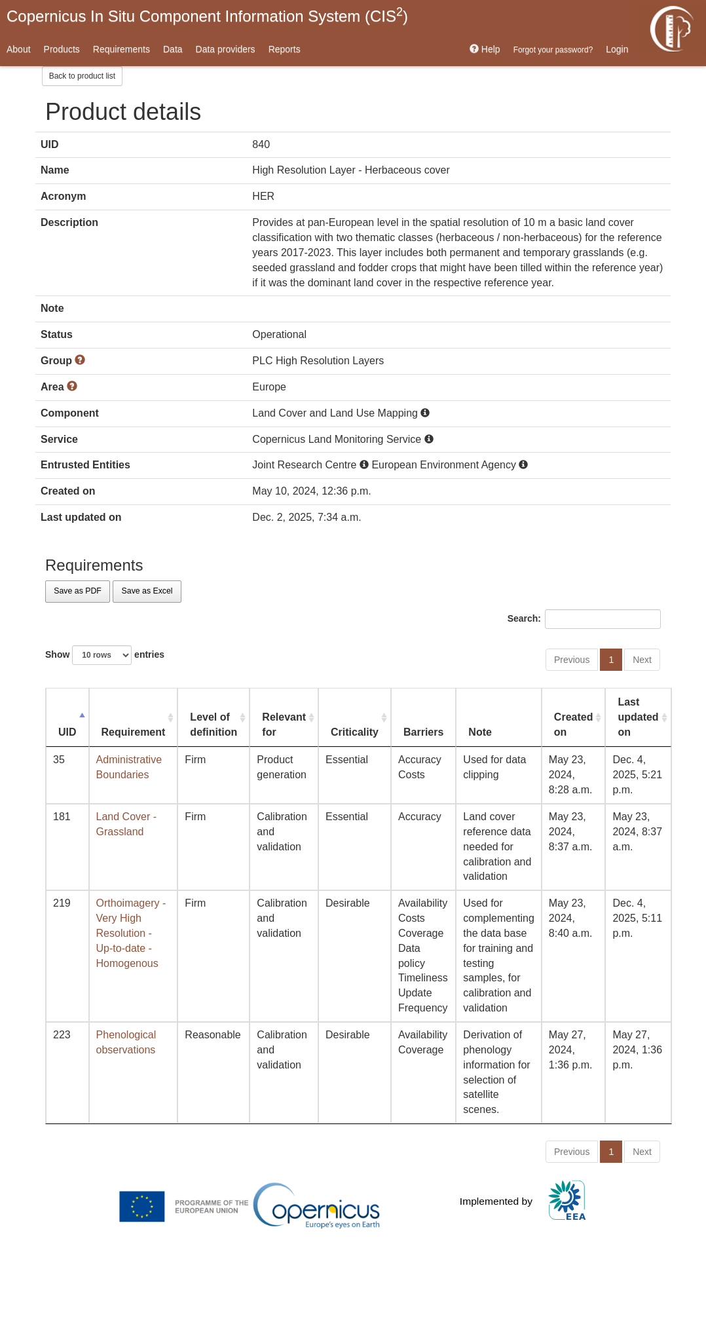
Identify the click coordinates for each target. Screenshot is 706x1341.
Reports (285, 49)
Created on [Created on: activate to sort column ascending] (573, 724)
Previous (571, 659)
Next (642, 659)
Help (485, 49)
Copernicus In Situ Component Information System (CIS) (207, 15)
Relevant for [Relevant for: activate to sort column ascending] (284, 724)
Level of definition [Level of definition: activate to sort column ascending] (213, 724)
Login (617, 49)
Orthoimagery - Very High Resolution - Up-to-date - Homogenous (131, 932)
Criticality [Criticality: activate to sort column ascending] (355, 732)
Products (62, 49)
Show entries (104, 655)
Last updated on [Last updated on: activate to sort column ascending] (638, 717)
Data (173, 49)
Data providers (225, 49)
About (19, 49)
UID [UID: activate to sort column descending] (67, 732)
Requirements (121, 49)
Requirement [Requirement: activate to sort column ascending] (134, 732)
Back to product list (82, 76)
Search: (584, 619)
